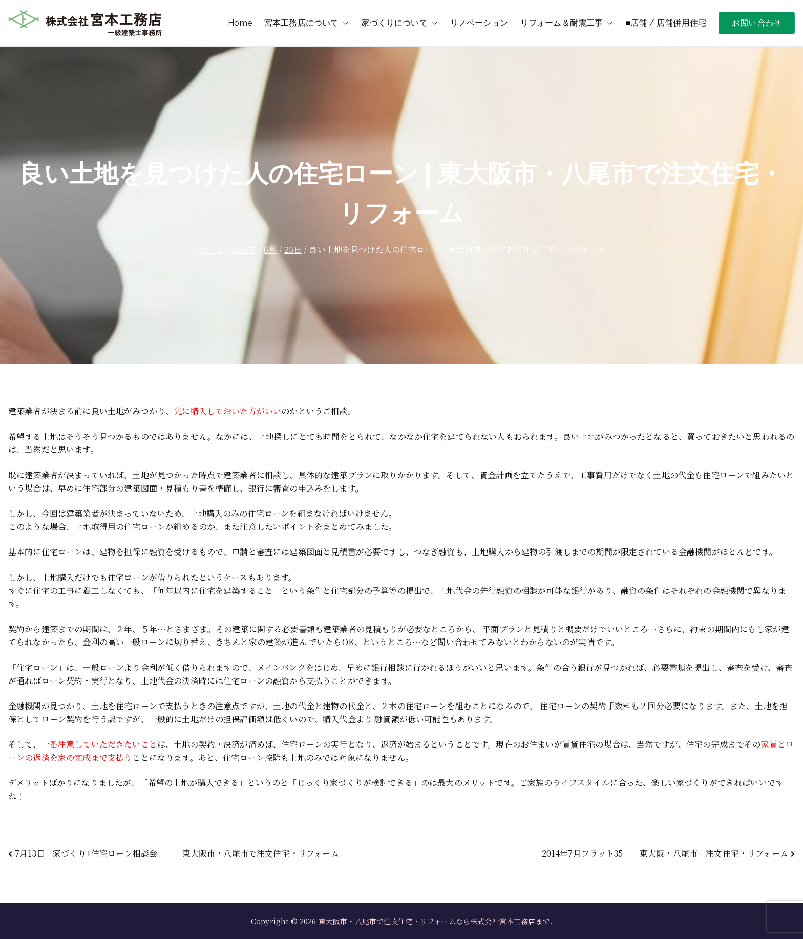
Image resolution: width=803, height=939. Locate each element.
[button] (344, 23)
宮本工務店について (306, 23)
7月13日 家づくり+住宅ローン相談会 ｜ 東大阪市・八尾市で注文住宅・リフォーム (177, 853)
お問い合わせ (756, 23)
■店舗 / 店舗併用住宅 (665, 23)
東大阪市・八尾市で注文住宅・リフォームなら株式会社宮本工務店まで (434, 921)
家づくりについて (399, 23)
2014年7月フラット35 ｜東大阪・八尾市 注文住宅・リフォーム (665, 853)
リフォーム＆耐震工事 (567, 23)
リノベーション (479, 23)
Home (240, 23)
